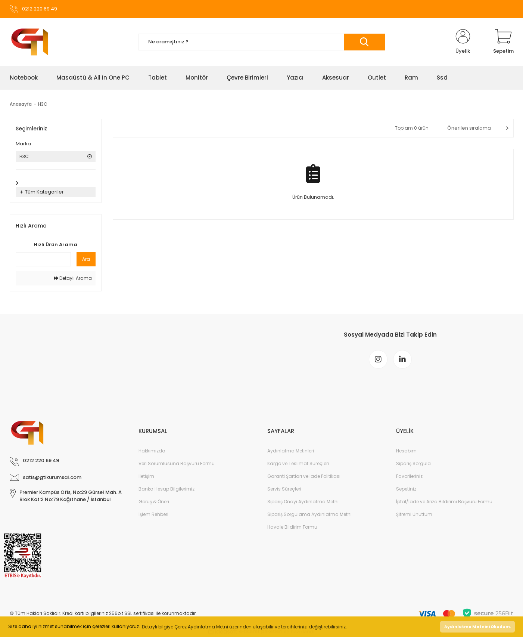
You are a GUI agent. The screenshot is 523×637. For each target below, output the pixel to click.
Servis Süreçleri (284, 489)
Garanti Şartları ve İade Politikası (303, 476)
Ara (86, 259)
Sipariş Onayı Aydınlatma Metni (303, 501)
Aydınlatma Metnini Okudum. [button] (477, 627)
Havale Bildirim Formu (292, 527)
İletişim (146, 476)
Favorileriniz (409, 476)
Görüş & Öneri (153, 501)
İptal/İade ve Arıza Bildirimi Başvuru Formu (444, 501)
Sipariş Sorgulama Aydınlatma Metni (309, 514)
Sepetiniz (406, 489)
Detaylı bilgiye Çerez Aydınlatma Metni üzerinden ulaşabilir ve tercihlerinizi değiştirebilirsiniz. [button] (244, 627)
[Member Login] (463, 42)
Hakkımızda (151, 451)
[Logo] (30, 42)
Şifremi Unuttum (414, 514)
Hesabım (406, 451)
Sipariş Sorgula (413, 463)
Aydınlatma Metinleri (290, 451)
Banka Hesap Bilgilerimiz (166, 489)
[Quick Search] (43, 259)
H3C (42, 104)
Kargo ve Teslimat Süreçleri (298, 463)
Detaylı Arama (73, 278)
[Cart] (503, 42)
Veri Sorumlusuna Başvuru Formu (176, 463)
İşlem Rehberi (153, 514)
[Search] (261, 42)
